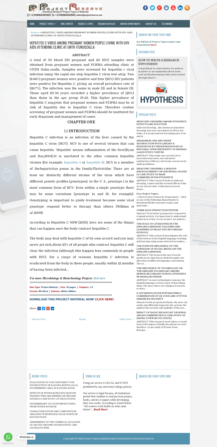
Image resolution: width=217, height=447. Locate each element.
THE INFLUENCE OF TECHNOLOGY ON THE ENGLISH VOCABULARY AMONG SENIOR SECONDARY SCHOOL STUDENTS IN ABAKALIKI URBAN (161, 272)
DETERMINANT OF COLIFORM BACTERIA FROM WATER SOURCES (53, 405)
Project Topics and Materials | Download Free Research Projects (119, 438)
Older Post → (127, 319)
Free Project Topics (147, 193)
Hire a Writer (67, 23)
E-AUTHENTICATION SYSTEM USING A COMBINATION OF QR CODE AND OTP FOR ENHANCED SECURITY (161, 296)
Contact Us (150, 23)
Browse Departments (130, 23)
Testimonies (167, 23)
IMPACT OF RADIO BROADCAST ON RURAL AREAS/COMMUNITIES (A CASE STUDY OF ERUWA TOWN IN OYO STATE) (161, 315)
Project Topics (49, 22)
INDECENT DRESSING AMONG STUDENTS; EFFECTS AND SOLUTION (161, 123)
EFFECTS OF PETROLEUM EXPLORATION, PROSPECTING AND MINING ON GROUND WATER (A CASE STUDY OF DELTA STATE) (53, 396)
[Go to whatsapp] (8, 437)
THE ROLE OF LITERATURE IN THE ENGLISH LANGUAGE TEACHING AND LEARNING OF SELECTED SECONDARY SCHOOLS (159, 228)
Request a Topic (85, 23)
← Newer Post (37, 319)
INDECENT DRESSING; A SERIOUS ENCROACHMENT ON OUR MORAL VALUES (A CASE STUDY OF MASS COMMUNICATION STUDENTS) (161, 173)
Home (32, 23)
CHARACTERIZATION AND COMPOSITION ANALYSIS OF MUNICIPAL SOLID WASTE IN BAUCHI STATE (54, 414)
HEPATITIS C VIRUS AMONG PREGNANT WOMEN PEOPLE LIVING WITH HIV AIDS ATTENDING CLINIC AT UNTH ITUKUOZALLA (79, 45)
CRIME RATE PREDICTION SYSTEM (157, 210)
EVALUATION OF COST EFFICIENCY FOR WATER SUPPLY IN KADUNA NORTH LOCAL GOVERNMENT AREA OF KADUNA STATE (54, 385)
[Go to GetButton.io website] (8, 443)
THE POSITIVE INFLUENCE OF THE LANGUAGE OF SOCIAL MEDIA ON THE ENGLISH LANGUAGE (159, 249)
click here (99, 278)
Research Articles (106, 23)
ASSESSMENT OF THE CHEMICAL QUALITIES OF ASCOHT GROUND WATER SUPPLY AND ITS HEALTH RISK (55, 425)
